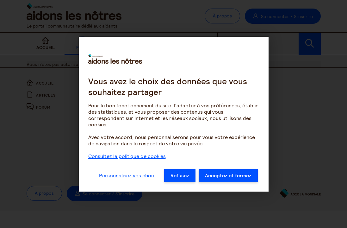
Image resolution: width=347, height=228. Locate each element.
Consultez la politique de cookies (127, 158)
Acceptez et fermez (228, 177)
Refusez (179, 177)
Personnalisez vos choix (127, 177)
